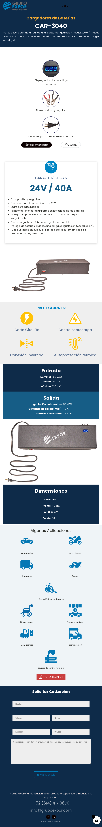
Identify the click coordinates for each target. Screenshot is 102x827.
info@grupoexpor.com (51, 810)
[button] (51, 677)
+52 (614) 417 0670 (51, 803)
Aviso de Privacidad (51, 821)
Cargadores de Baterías (51, 18)
